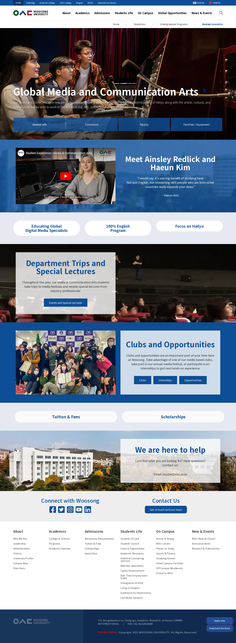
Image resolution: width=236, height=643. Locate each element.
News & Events (201, 13)
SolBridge (30, 2)
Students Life (124, 13)
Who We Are (20, 538)
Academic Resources (132, 553)
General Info (39, 124)
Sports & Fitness (165, 553)
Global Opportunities (172, 13)
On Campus (145, 13)
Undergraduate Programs (174, 24)
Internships (165, 380)
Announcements (201, 543)
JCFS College (65, 2)
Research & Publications (206, 548)
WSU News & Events (203, 538)
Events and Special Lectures (65, 303)
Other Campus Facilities (169, 563)
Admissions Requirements (99, 538)
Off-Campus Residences (169, 568)
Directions (19, 568)
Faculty (144, 124)
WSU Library (163, 543)
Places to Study (165, 548)
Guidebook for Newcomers (135, 592)
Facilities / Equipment (196, 124)
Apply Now (91, 553)
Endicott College (47, 2)
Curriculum (92, 124)
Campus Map (20, 563)
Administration (21, 548)
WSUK (90, 2)
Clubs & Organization (132, 548)
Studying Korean (165, 558)
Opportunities (192, 380)
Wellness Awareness (131, 565)
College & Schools (59, 538)
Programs (54, 543)
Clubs (142, 380)
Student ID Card (129, 538)
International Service (107, 2)
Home (116, 24)
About (66, 13)
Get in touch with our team (166, 510)
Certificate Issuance (131, 597)
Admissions (102, 13)
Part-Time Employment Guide (133, 577)
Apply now (219, 620)
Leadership (19, 543)
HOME (18, 2)
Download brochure (219, 628)
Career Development (132, 570)
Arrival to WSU (164, 573)
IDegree (79, 2)
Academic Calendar (60, 548)
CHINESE (214, 2)
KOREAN (198, 2)
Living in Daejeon (130, 587)
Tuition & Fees (66, 416)
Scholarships (173, 416)
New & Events (203, 531)
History (17, 553)
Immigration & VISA (131, 583)
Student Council (129, 543)
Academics (82, 13)
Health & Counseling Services (132, 559)
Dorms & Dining (165, 538)
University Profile (23, 558)
